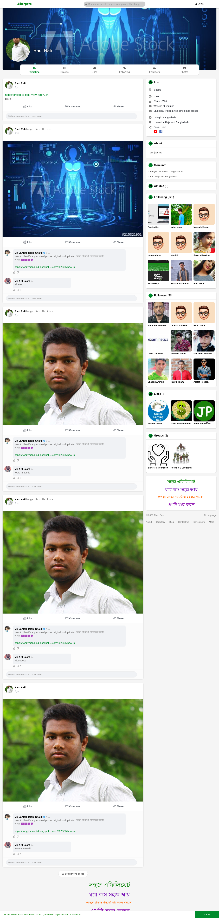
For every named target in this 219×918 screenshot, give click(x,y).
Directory (160, 522)
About (149, 522)
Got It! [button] (207, 914)
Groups (159, 435)
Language (210, 515)
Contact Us (183, 522)
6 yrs (17, 87)
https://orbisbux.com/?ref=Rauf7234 (27, 94)
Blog (171, 522)
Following (160, 197)
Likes (157, 394)
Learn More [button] (88, 914)
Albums (159, 186)
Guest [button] (200, 3)
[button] (115, 4)
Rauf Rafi (42, 50)
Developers (199, 522)
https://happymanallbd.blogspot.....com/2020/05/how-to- (45, 267)
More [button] (212, 522)
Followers (160, 295)
